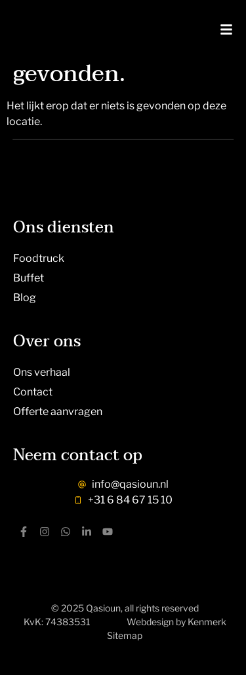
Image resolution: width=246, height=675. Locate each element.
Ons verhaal (41, 372)
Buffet (28, 278)
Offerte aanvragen (57, 411)
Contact (32, 392)
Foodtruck (38, 258)
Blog (24, 297)
